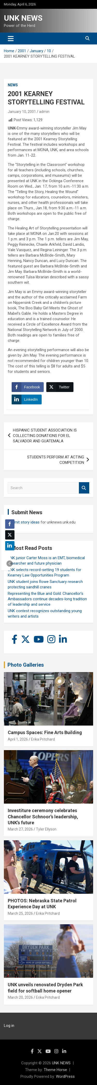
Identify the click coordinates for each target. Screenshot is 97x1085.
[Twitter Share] (59, 387)
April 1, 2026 (18, 739)
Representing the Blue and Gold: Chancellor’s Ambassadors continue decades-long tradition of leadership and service (47, 599)
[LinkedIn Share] (27, 399)
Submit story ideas (24, 522)
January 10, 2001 (22, 112)
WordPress (65, 1076)
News (13, 85)
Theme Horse (55, 1069)
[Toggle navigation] (11, 38)
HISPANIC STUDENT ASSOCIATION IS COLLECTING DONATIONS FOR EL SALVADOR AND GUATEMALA (45, 435)
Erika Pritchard (43, 739)
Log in (9, 1025)
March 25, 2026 (20, 913)
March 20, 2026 (20, 997)
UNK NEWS (23, 17)
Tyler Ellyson (46, 829)
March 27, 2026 (20, 829)
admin (44, 112)
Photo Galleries (26, 665)
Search (84, 488)
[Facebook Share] (28, 387)
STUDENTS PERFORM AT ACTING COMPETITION (55, 460)
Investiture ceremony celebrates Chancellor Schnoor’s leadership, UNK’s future (43, 816)
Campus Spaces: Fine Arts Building (45, 732)
